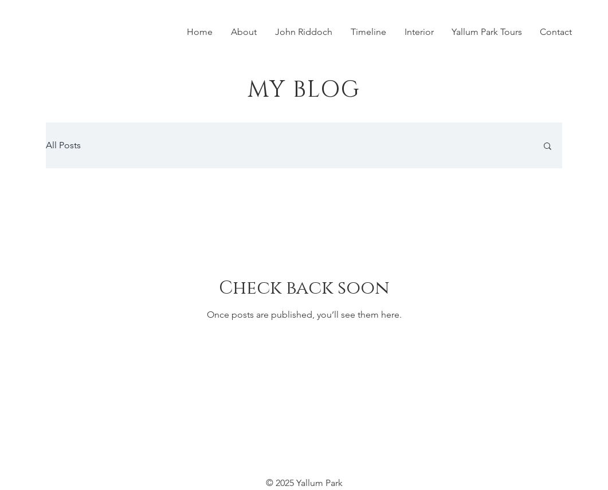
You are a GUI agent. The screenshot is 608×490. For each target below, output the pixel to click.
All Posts (63, 145)
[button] (547, 147)
